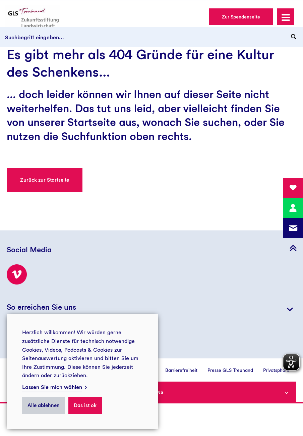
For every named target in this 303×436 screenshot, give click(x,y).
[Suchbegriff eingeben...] (151, 37)
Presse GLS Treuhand (230, 370)
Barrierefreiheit (181, 370)
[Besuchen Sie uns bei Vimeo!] (17, 274)
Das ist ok (85, 405)
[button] (285, 16)
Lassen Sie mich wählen (52, 387)
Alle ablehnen (43, 405)
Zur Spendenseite (241, 16)
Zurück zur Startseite (44, 180)
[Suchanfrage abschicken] (293, 37)
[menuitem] (176, 370)
